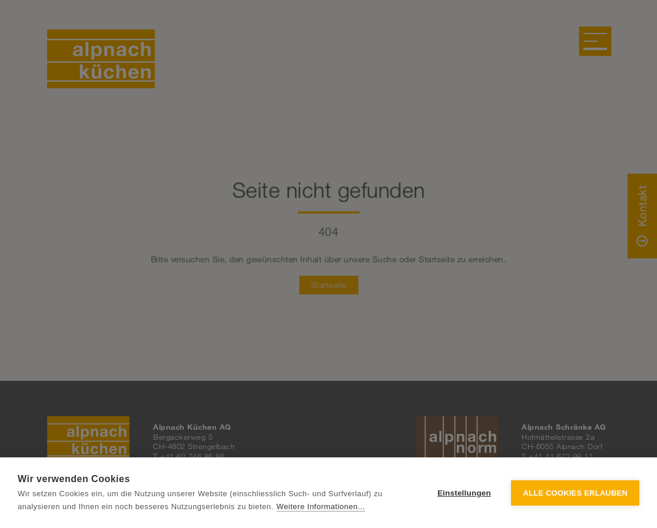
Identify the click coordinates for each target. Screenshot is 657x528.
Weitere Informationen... (321, 506)
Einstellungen (464, 493)
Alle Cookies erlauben (575, 493)
